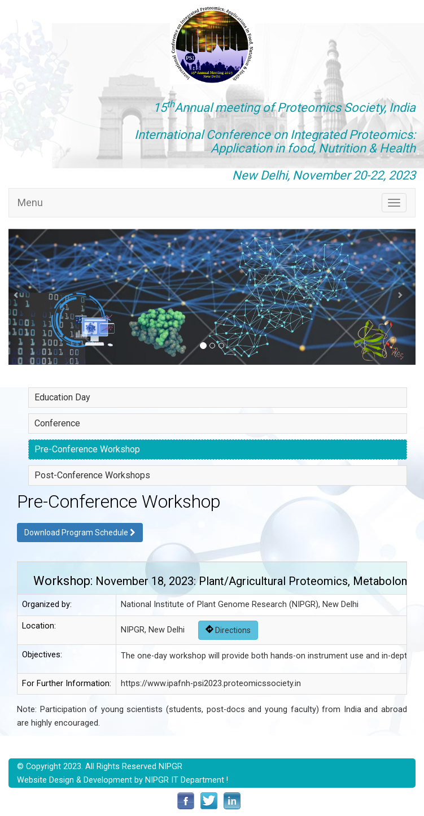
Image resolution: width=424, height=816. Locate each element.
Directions (228, 630)
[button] (18, 297)
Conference (57, 423)
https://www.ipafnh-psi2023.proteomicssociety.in (211, 683)
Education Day (62, 397)
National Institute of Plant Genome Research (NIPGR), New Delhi (240, 604)
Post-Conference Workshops (92, 475)
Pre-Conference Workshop (87, 449)
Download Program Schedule (79, 532)
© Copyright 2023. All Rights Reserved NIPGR (99, 766)
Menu (30, 202)
